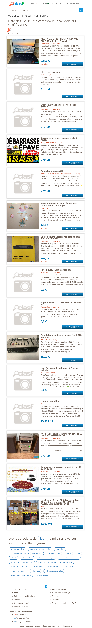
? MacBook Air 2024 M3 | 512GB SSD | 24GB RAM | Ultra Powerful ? (60, 40)
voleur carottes (27, 558)
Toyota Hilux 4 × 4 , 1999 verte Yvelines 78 (61, 303)
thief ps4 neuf (37, 553)
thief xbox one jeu (54, 553)
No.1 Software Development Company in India (61, 369)
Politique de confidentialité (24, 596)
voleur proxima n (42, 575)
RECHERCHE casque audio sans (56, 269)
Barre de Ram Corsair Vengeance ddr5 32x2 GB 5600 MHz (60, 237)
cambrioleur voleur (17, 549)
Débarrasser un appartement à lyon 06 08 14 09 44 (61, 468)
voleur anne (38, 567)
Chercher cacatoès (50, 72)
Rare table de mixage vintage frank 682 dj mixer (61, 336)
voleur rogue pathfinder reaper (61, 562)
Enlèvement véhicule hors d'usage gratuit (58, 105)
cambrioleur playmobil (18, 553)
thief (78, 553)
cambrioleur (60, 549)
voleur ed (41, 562)
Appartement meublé (52, 171)
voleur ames (69, 567)
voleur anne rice (53, 567)
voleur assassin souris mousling (22, 562)
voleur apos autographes (54, 571)
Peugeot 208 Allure (50, 401)
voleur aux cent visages (46, 558)
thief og (68, 553)
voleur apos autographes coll (21, 575)
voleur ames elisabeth (18, 571)
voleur (13, 567)
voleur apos (36, 571)
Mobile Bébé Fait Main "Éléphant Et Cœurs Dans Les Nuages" (59, 204)
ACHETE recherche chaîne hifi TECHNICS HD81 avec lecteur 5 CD (61, 434)
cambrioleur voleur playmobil (40, 549)
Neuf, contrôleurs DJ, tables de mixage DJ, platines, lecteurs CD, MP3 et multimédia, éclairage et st (61, 502)
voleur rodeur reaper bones (68, 558)
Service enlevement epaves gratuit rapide (59, 139)
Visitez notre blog (21, 614)
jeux (43, 538)
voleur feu (24, 567)
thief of (13, 558)
